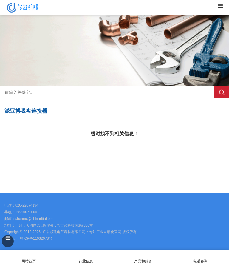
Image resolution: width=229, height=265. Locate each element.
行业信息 (86, 261)
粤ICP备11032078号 (35, 238)
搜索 (221, 92)
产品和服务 (143, 261)
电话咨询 (200, 257)
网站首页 (28, 257)
